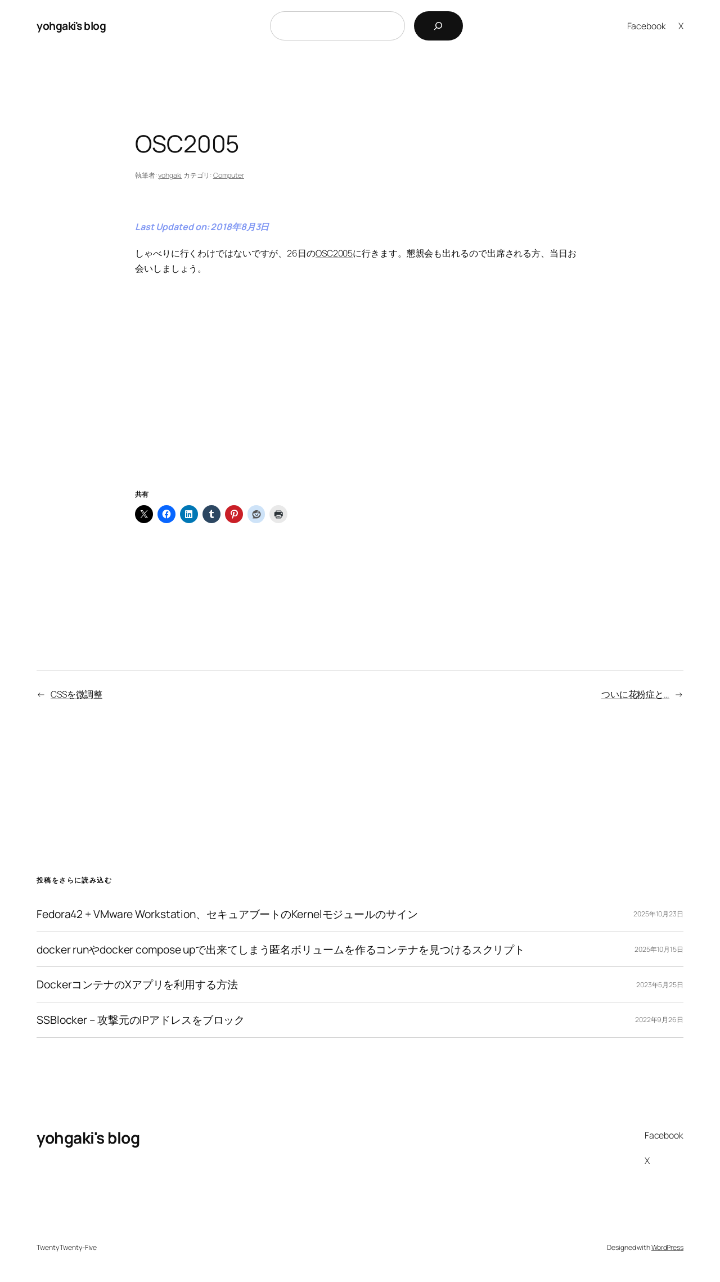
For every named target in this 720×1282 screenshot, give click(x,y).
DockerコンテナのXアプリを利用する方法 (137, 984)
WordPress (667, 1247)
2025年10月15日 (658, 949)
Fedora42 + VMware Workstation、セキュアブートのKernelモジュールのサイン (227, 914)
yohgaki (170, 175)
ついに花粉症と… (635, 694)
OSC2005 (334, 253)
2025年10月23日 (658, 914)
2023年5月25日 (659, 984)
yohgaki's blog (71, 25)
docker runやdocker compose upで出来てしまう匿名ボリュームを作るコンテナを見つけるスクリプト (281, 949)
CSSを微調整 (76, 694)
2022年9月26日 (659, 1019)
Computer (228, 175)
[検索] (438, 26)
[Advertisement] (360, 396)
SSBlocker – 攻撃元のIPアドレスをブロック (141, 1020)
